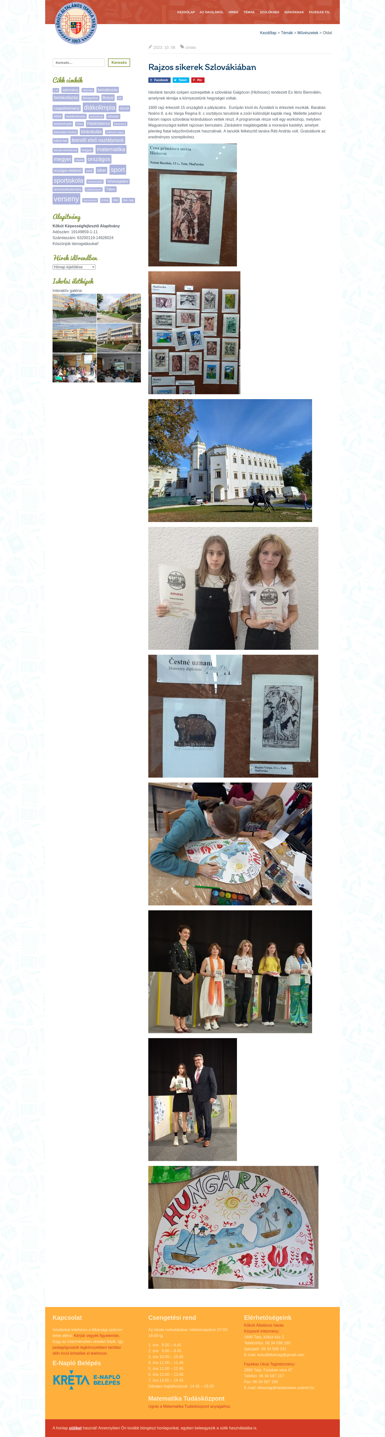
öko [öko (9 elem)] (115, 200)
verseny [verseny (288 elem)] (66, 199)
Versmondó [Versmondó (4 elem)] (90, 200)
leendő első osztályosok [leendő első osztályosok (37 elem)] (98, 140)
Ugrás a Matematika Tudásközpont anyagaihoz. (189, 1406)
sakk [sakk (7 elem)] (89, 171)
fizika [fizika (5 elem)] (79, 123)
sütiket (75, 1428)
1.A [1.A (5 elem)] (56, 90)
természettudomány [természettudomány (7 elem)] (67, 189)
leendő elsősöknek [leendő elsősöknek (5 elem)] (65, 150)
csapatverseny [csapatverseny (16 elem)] (67, 108)
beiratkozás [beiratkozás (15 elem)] (108, 90)
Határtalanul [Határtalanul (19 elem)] (98, 123)
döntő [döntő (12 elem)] (124, 108)
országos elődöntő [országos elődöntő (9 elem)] (68, 171)
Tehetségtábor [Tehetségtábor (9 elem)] (118, 181)
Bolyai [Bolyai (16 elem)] (108, 97)
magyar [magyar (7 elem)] (87, 150)
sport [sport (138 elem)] (118, 169)
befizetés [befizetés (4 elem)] (88, 90)
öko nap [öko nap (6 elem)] (128, 200)
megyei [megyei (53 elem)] (62, 159)
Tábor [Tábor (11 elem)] (110, 189)
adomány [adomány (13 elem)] (70, 90)
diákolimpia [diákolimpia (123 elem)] (99, 107)
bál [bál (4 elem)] (120, 98)
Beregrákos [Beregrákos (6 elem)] (90, 98)
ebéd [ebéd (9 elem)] (57, 116)
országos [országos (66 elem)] (99, 159)
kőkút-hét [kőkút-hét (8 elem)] (60, 141)
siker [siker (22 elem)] (101, 170)
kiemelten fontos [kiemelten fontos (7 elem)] (65, 132)
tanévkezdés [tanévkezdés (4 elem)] (95, 181)
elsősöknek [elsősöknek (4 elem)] (96, 116)
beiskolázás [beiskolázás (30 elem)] (66, 97)
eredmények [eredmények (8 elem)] (63, 124)
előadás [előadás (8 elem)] (113, 116)
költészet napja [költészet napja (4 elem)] (115, 132)
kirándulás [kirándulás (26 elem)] (91, 131)
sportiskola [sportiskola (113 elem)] (68, 180)
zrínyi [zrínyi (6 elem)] (105, 200)
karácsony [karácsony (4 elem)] (120, 123)
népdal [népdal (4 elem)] (79, 160)
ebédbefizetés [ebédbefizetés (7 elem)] (75, 116)
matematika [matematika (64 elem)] (111, 149)
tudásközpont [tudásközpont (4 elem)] (93, 189)
